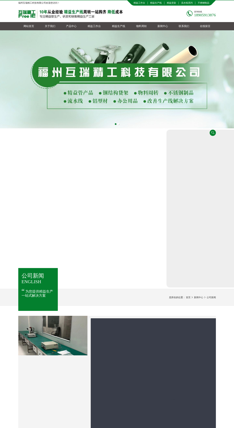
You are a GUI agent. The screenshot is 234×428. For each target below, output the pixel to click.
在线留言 (205, 26)
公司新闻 (211, 146)
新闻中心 (162, 26)
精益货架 (171, 3)
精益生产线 (156, 3)
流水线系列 (187, 3)
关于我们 (50, 26)
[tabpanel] (117, 79)
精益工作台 (139, 3)
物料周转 (141, 26)
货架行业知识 (185, 238)
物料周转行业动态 (187, 254)
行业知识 (183, 262)
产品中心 (71, 26)
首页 (188, 146)
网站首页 (29, 26)
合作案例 (183, 269)
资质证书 (183, 277)
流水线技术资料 (186, 246)
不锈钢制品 (203, 3)
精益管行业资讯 (186, 230)
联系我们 (184, 26)
